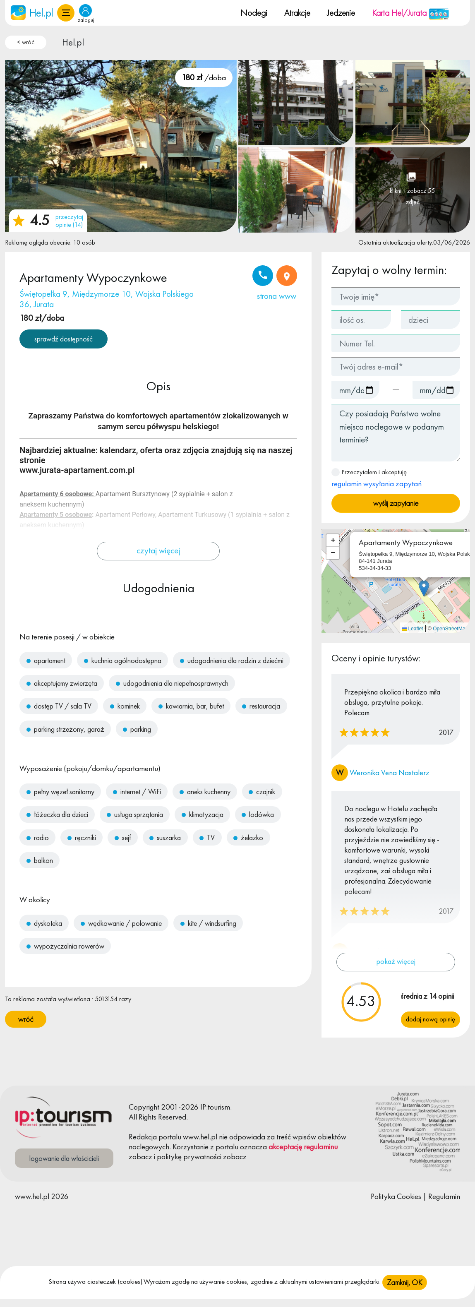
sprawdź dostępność (63, 339)
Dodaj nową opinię (430, 1019)
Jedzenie (341, 12)
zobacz (140, 1156)
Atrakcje (297, 12)
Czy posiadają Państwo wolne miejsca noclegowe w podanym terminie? (395, 432)
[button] (65, 13)
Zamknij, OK (404, 1283)
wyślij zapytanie (395, 503)
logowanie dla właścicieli (64, 1158)
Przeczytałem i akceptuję (376, 478)
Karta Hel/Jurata (410, 12)
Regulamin (444, 1196)
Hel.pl (73, 42)
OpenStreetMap (450, 629)
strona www (276, 295)
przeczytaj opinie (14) (69, 220)
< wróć (25, 42)
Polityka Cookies (396, 1196)
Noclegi (253, 12)
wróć (25, 1019)
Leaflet (412, 629)
